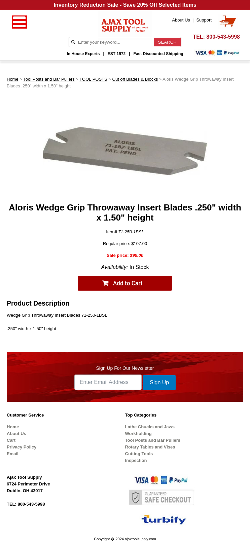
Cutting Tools (139, 453)
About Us (16, 433)
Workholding (138, 433)
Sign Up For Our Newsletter (125, 368)
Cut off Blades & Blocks (135, 79)
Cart (11, 440)
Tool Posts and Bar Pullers (48, 79)
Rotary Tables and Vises (150, 446)
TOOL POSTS (93, 79)
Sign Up (159, 382)
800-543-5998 (223, 37)
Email (13, 453)
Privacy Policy (21, 446)
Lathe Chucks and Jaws (150, 426)
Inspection (136, 460)
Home (13, 79)
